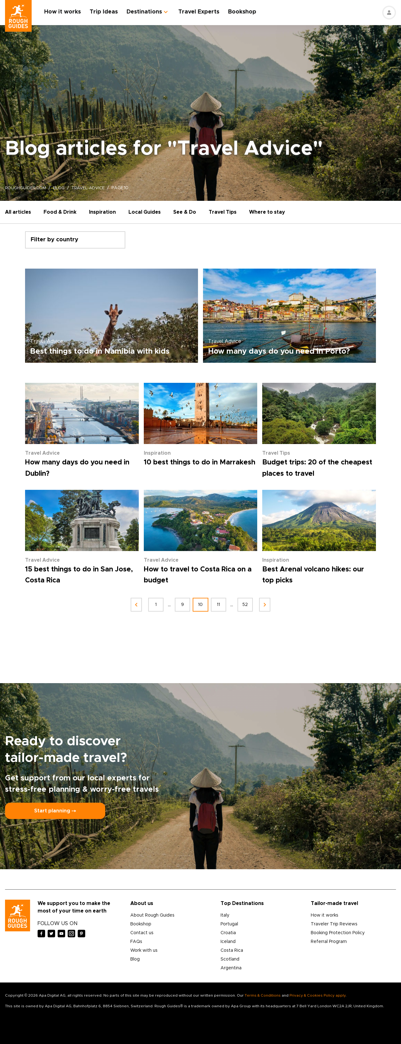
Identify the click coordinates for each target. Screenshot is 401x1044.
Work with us (144, 950)
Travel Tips (223, 212)
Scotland (230, 959)
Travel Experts (202, 12)
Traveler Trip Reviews (334, 924)
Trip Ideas (107, 12)
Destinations (147, 12)
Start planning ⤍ (55, 810)
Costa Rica (232, 950)
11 (220, 604)
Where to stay (267, 212)
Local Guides (144, 212)
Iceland (228, 942)
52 (249, 604)
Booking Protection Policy (338, 933)
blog (62, 188)
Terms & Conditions (263, 995)
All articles (18, 212)
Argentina (231, 968)
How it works (66, 12)
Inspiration (102, 212)
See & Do (184, 212)
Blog (135, 959)
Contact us (142, 933)
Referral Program (329, 942)
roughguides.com (27, 188)
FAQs (136, 942)
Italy (225, 915)
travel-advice (93, 188)
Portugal (229, 924)
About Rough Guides (152, 915)
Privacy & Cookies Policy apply (317, 995)
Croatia (228, 933)
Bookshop (246, 12)
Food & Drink (60, 212)
